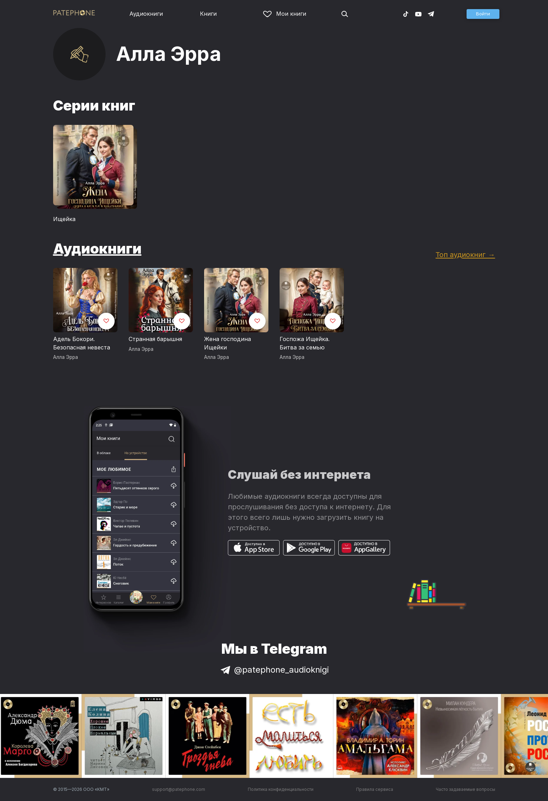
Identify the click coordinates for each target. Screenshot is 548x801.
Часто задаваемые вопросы (465, 789)
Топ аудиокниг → (465, 254)
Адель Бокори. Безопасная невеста (81, 343)
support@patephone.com (178, 789)
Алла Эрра (65, 357)
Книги (208, 13)
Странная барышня (155, 338)
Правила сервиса (374, 789)
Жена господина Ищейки (227, 343)
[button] (483, 14)
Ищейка (64, 218)
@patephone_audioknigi (274, 670)
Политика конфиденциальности (280, 789)
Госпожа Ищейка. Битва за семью (305, 343)
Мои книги (284, 13)
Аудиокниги (146, 13)
